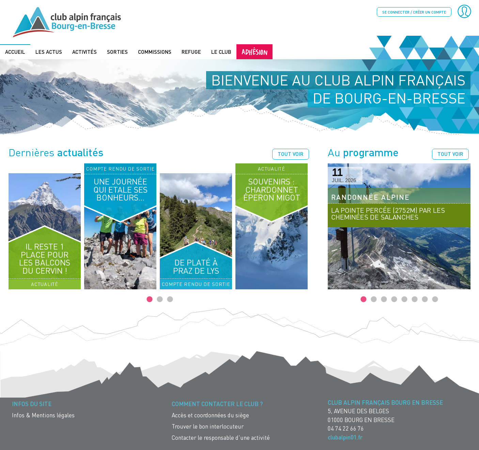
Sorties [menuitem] (117, 52)
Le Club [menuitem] (221, 52)
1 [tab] (149, 299)
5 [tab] (404, 299)
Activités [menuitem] (84, 52)
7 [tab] (424, 299)
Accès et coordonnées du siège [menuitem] (210, 415)
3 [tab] (170, 299)
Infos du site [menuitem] (31, 403)
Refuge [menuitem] (191, 52)
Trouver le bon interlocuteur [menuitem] (208, 426)
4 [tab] (394, 299)
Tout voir (291, 154)
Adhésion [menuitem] (254, 51)
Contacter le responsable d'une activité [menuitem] (221, 437)
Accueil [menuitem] (15, 52)
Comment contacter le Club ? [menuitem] (217, 403)
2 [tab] (159, 299)
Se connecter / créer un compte (414, 12)
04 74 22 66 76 (346, 428)
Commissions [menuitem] (154, 52)
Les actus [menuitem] (48, 52)
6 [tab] (414, 299)
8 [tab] (435, 299)
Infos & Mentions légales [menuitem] (43, 415)
